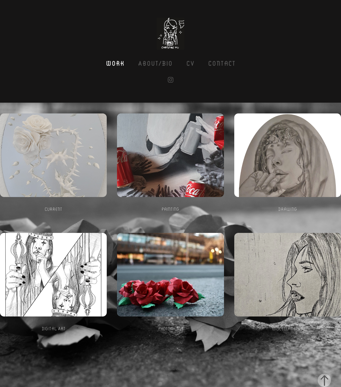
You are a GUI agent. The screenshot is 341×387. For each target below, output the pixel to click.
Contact (221, 63)
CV (190, 63)
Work (115, 63)
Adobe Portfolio (177, 369)
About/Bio (155, 63)
